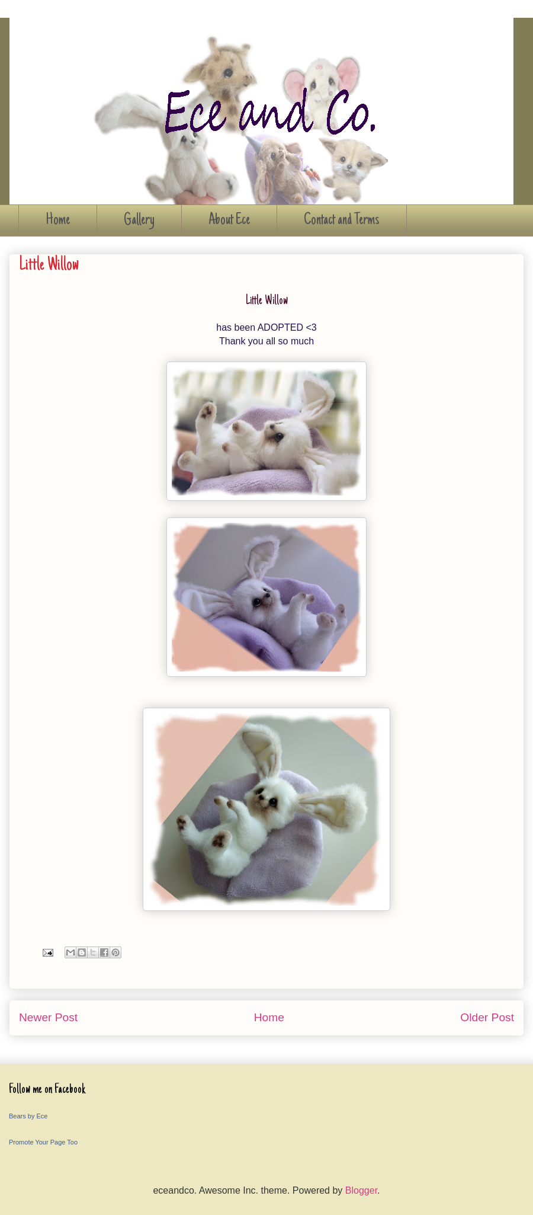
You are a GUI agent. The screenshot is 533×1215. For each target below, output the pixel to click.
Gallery (139, 220)
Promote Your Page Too (43, 1142)
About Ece (229, 220)
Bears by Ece (28, 1116)
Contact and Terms (342, 220)
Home (58, 220)
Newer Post (48, 1017)
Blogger (361, 1190)
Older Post (487, 1017)
